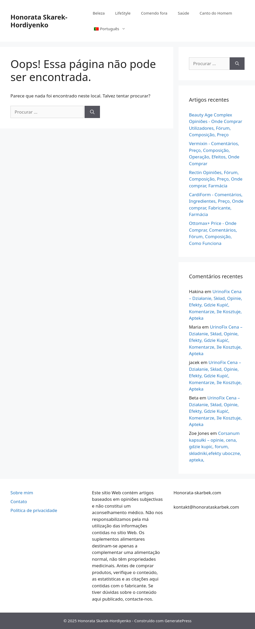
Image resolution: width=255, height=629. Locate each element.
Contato (18, 501)
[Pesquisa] (92, 112)
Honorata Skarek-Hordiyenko (38, 21)
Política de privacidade (33, 510)
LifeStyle (123, 13)
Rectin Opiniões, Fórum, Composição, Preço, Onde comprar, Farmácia (215, 179)
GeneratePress (178, 620)
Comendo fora (154, 13)
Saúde (183, 13)
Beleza (99, 13)
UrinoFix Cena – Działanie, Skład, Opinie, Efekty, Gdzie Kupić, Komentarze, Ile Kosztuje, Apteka (215, 304)
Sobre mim (21, 493)
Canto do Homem (216, 13)
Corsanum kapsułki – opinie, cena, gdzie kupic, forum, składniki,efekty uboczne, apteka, (215, 446)
